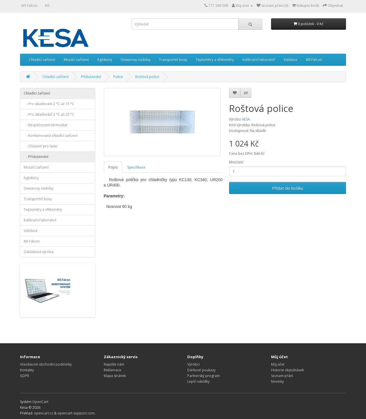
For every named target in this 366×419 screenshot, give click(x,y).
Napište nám (114, 364)
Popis (113, 167)
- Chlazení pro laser (41, 146)
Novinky (277, 381)
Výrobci (193, 364)
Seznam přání (282, 375)
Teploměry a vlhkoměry (215, 59)
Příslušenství (91, 76)
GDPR (24, 375)
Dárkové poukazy (201, 370)
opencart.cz (43, 413)
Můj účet (278, 364)
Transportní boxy (173, 59)
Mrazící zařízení (76, 59)
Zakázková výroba (38, 251)
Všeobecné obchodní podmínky (46, 364)
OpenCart (40, 401)
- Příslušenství (36, 156)
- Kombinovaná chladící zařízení (50, 135)
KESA (246, 119)
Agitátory (104, 59)
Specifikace (136, 167)
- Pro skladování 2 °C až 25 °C (49, 114)
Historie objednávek (287, 370)
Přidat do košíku (287, 188)
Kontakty (27, 370)
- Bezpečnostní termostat (45, 125)
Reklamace (112, 370)
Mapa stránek (115, 375)
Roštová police (147, 76)
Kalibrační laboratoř (258, 59)
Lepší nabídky (198, 381)
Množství (236, 162)
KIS (47, 5)
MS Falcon (29, 5)
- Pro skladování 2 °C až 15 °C (49, 103)
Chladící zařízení (42, 59)
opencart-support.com (76, 413)
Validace (290, 59)
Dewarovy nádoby (135, 59)
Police (118, 76)
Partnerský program (203, 375)
